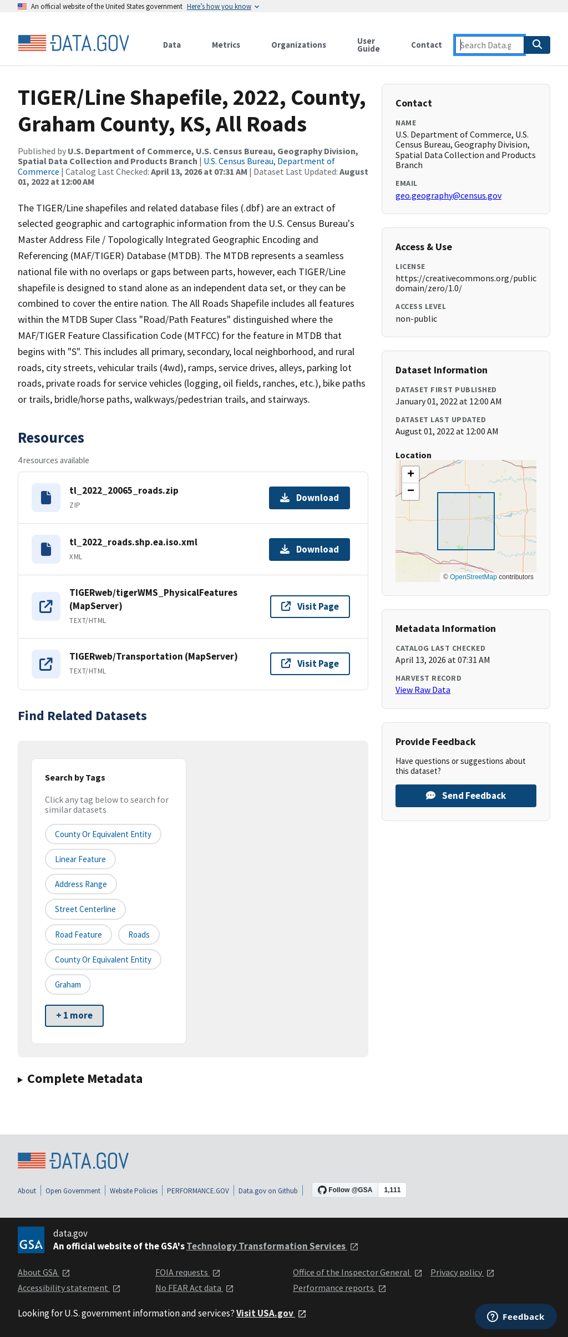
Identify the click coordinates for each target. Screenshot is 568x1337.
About (27, 1191)
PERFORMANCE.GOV (198, 1191)
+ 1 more (74, 1015)
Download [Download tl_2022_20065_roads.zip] (309, 498)
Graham (68, 984)
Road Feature (78, 934)
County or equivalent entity (103, 834)
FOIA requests (188, 1272)
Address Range (81, 884)
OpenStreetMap (473, 577)
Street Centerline (85, 909)
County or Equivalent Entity (103, 959)
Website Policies (134, 1191)
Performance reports (340, 1287)
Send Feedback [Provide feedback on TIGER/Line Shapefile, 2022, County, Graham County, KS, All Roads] (466, 795)
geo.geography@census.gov (448, 195)
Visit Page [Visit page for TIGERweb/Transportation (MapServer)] (310, 663)
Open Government (72, 1191)
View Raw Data (422, 689)
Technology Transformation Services (272, 1246)
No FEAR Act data (194, 1287)
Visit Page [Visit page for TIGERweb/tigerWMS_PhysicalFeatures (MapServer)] (310, 606)
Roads (139, 934)
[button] (410, 475)
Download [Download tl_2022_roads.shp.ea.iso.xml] (309, 549)
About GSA (44, 1272)
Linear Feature (80, 859)
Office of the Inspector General (358, 1272)
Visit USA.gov (271, 1313)
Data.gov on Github (268, 1191)
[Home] (73, 43)
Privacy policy (462, 1272)
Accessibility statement (69, 1287)
